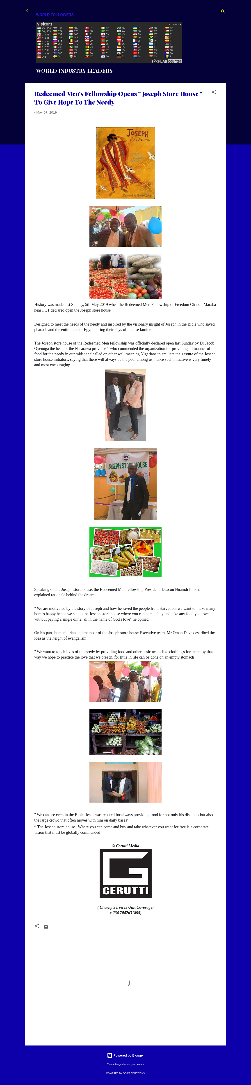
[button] (214, 92)
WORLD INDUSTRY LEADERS (74, 70)
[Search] (223, 12)
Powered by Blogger (125, 1055)
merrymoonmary (135, 1064)
